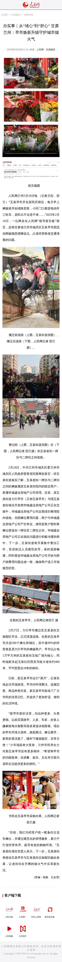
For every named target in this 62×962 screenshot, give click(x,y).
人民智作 (23, 930)
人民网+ (23, 911)
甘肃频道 (15, 15)
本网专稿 (28, 15)
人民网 (3, 15)
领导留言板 (50, 911)
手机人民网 (36, 911)
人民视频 (9, 930)
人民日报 (9, 911)
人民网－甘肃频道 (46, 49)
